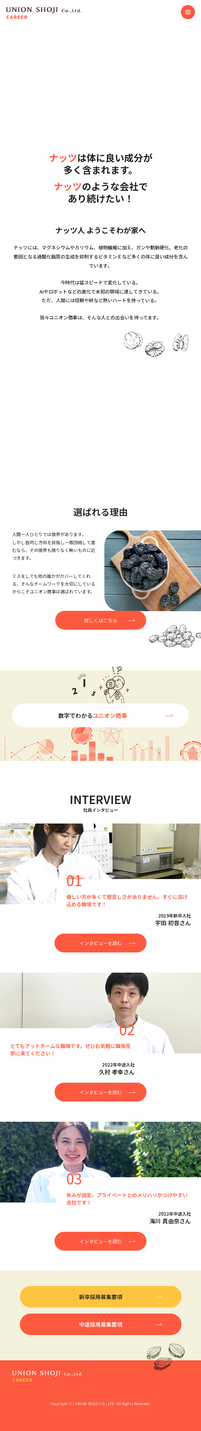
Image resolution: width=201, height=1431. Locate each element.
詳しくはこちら (100, 620)
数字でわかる (92, 715)
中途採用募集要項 (100, 1324)
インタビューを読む (100, 943)
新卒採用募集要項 (100, 1297)
